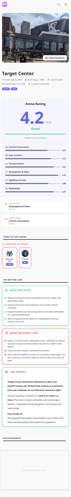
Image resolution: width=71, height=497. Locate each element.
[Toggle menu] (66, 4)
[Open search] (59, 4)
